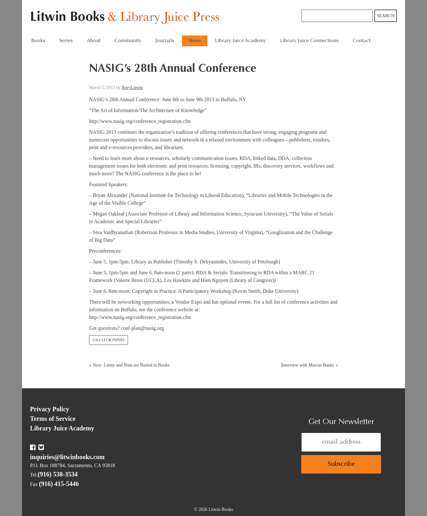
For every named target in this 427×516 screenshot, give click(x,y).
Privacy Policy (49, 409)
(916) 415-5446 (59, 483)
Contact (362, 40)
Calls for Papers (108, 340)
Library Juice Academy (240, 40)
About (94, 40)
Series (66, 40)
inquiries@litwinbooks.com (67, 456)
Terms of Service (53, 418)
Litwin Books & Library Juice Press (126, 18)
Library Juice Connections (309, 40)
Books (38, 40)
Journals (164, 40)
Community (128, 40)
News (194, 40)
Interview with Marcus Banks (307, 365)
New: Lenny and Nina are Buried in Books (131, 365)
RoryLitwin (132, 87)
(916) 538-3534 (58, 474)
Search (385, 15)
